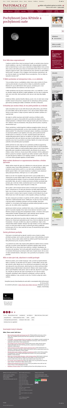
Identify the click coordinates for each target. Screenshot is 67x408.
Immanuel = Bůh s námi (24, 319)
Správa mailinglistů (57, 38)
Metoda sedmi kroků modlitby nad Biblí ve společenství (21, 352)
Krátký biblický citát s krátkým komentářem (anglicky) (42, 376)
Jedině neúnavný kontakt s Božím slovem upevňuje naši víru (22, 347)
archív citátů (61, 7)
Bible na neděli (56, 44)
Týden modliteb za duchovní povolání (57, 78)
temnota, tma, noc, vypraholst (10, 322)
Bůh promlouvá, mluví (12, 315)
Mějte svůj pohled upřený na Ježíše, (51, 5)
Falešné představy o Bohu (18, 317)
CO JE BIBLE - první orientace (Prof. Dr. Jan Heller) (19, 339)
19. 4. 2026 (59, 46)
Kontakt (4, 402)
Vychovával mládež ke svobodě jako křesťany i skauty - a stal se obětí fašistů (57, 130)
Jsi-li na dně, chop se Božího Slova (16, 360)
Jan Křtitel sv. (30, 315)
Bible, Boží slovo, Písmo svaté (41, 315)
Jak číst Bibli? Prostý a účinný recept (16, 343)
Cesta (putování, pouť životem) (10, 319)
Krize (33, 319)
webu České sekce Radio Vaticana (27, 285)
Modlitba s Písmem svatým (14, 366)
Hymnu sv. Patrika (25, 397)
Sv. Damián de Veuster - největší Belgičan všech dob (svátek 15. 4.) (57, 151)
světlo (28, 317)
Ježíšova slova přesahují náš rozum (16, 363)
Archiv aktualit (55, 224)
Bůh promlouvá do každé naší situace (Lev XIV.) (19, 335)
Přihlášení (55, 36)
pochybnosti (22, 315)
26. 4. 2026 (54, 46)
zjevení (32, 317)
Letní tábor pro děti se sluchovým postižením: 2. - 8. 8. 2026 (57, 200)
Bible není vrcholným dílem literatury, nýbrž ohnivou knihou (22, 356)
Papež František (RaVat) (39, 374)
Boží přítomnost (7, 317)
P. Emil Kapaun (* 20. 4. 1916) (57, 91)
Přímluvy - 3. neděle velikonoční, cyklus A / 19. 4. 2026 (56, 114)
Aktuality (54, 73)
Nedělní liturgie (58, 67)
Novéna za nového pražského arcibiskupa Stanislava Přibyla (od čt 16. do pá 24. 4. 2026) (57, 166)
